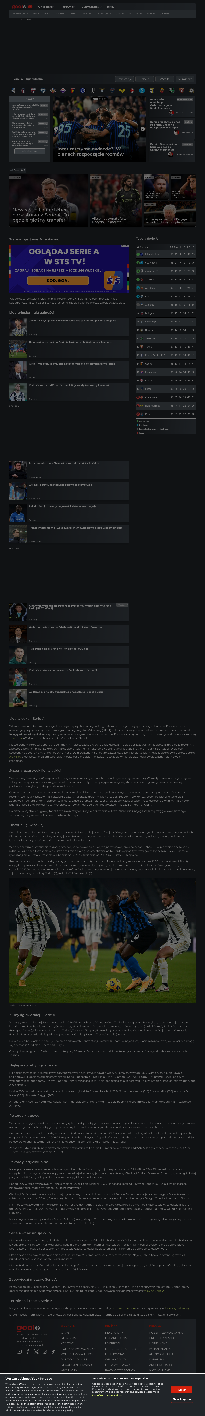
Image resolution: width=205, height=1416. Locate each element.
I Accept (181, 1389)
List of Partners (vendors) (107, 1395)
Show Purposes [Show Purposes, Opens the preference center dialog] (182, 1399)
